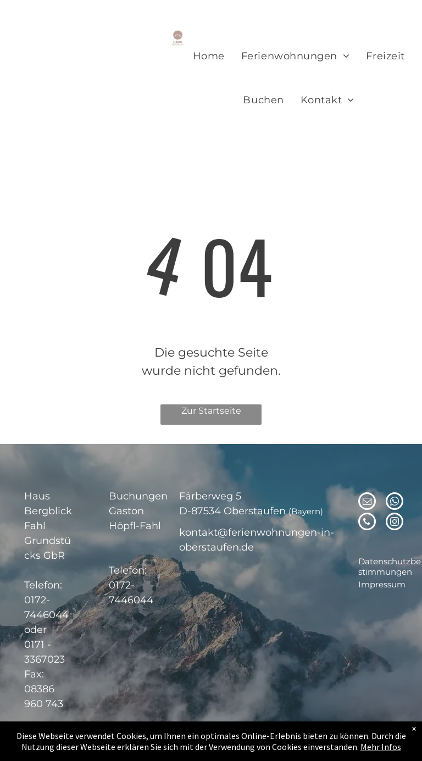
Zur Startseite (211, 411)
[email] (367, 502)
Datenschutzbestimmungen (389, 566)
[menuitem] (209, 57)
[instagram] (394, 523)
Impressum (382, 584)
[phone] (367, 523)
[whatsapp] (394, 502)
